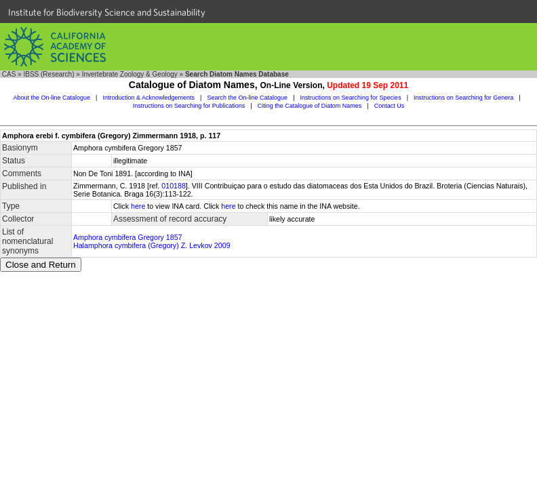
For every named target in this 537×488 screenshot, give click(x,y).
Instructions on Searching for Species (350, 97)
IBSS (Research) (48, 74)
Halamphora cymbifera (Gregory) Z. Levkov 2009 (152, 245)
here (138, 206)
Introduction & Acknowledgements (148, 97)
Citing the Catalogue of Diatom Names (310, 105)
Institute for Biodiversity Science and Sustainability (106, 12)
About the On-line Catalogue (51, 97)
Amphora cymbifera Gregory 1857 (127, 237)
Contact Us (389, 105)
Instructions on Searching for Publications (189, 105)
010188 (173, 186)
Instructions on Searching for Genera (463, 97)
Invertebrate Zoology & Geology (130, 74)
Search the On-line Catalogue (247, 97)
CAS (9, 74)
